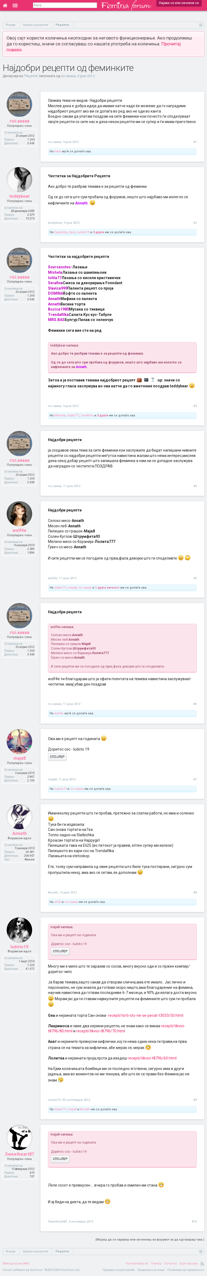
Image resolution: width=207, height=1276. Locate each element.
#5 (195, 578)
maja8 (72, 587)
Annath (53, 892)
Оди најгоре (189, 1263)
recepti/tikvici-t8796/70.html (100, 1031)
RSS (202, 1264)
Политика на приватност (185, 1270)
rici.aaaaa (68, 76)
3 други (98, 232)
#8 (195, 892)
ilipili (72, 232)
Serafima (87, 415)
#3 (195, 406)
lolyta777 (73, 415)
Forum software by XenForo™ (41, 1270)
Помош (156, 1263)
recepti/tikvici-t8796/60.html (152, 1058)
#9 (195, 1100)
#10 (194, 1221)
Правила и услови (151, 1270)
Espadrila (60, 232)
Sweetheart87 (57, 1221)
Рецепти (31, 76)
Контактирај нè (137, 1263)
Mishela (59, 415)
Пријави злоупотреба (119, 1270)
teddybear (55, 223)
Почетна (170, 1263)
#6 (195, 704)
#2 (195, 223)
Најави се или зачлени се (179, 3)
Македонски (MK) (16, 1263)
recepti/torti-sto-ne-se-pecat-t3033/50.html (145, 1015)
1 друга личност (107, 587)
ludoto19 (83, 232)
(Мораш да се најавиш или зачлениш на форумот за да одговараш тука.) (149, 1239)
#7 (195, 779)
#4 (195, 486)
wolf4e (52, 578)
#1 (195, 142)
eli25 (57, 902)
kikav (57, 151)
